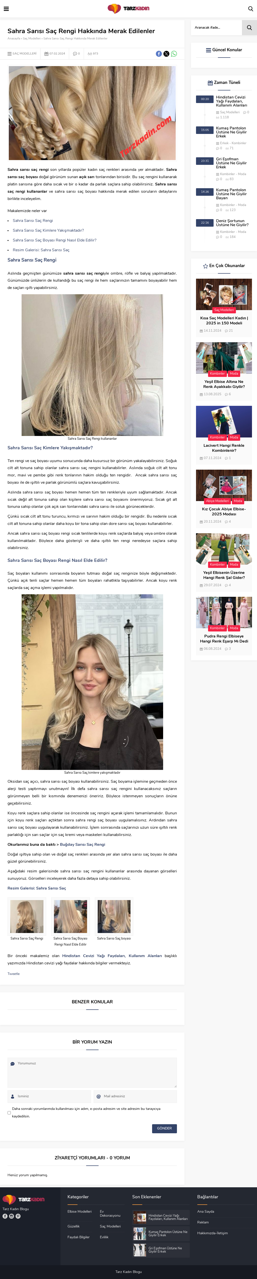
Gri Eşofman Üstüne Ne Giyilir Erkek (231, 163)
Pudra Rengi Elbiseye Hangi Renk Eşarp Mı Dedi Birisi (224, 641)
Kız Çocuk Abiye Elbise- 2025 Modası (224, 511)
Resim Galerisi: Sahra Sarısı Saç (41, 250)
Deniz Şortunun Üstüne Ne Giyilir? (232, 223)
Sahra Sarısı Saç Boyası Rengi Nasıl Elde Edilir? (54, 240)
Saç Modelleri (32, 38)
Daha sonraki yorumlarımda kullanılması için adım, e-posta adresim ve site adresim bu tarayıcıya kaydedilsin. (86, 1112)
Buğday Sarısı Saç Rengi (82, 845)
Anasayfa (14, 38)
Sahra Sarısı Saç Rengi (33, 221)
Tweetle (14, 974)
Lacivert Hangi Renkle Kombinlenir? (224, 448)
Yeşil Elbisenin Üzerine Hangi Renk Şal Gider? (224, 575)
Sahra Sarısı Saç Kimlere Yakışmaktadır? (48, 231)
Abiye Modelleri (217, 501)
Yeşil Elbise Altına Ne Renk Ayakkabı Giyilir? (224, 384)
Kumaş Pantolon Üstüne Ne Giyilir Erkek (231, 132)
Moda (242, 174)
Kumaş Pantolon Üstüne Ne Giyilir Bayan (231, 194)
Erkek (224, 143)
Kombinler (239, 143)
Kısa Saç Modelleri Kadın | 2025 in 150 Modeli (224, 320)
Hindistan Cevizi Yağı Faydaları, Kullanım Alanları (231, 101)
